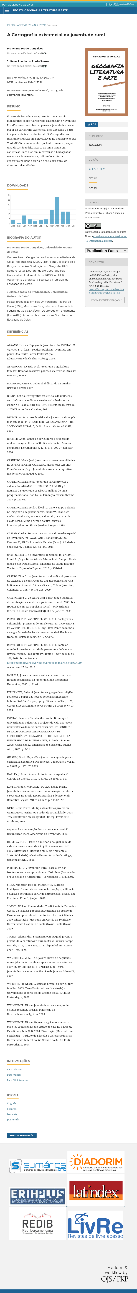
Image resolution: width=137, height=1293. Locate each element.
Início (11, 25)
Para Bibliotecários (17, 1080)
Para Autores (14, 1074)
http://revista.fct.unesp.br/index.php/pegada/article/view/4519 (44, 662)
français (12, 1114)
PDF (93, 124)
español (11, 1108)
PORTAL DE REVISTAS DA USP (18, 5)
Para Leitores (14, 1069)
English (11, 1103)
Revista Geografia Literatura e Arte (40, 10)
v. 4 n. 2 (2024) (37, 25)
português (13, 1119)
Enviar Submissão (21, 1135)
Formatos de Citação (105, 300)
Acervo (22, 25)
